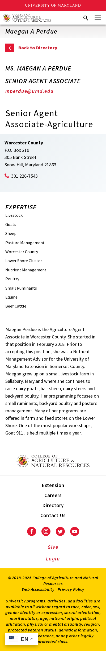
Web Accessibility (38, 589)
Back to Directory (37, 48)
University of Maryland (53, 5)
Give (53, 547)
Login (53, 558)
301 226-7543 (24, 176)
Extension (53, 485)
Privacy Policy (71, 589)
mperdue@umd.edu (29, 91)
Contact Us (53, 515)
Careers (53, 495)
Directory (52, 505)
